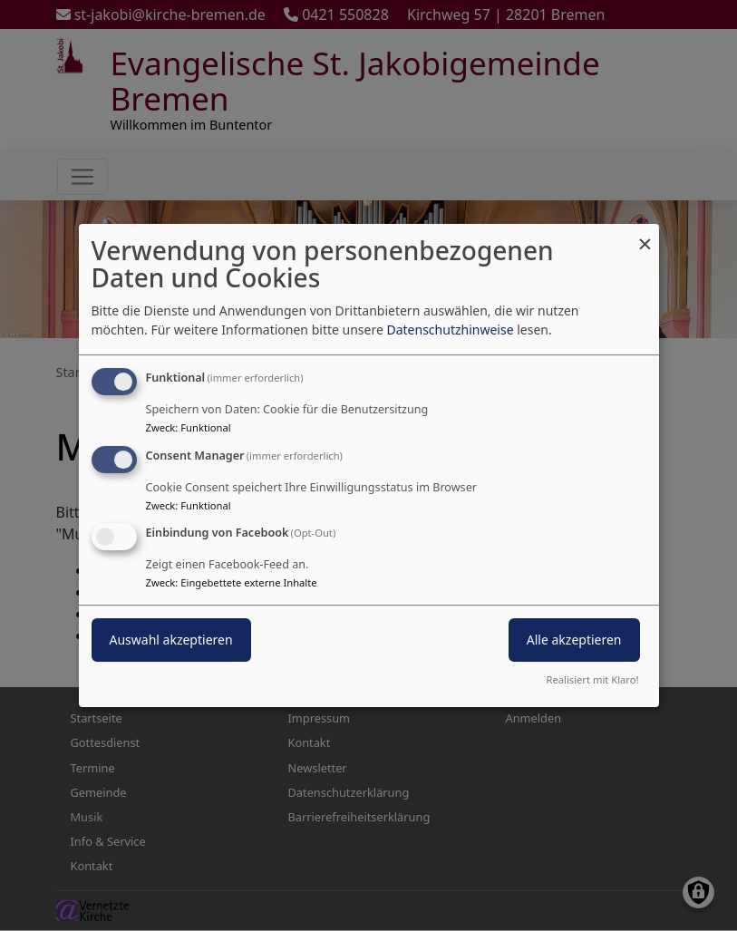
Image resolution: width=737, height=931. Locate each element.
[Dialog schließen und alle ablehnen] (645, 235)
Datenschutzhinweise (449, 329)
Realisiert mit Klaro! (593, 679)
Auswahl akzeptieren (171, 640)
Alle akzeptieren (574, 640)
